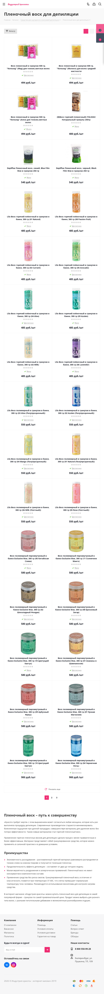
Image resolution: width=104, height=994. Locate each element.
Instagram (13, 965)
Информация (45, 920)
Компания (10, 920)
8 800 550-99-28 (83, 948)
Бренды (74, 932)
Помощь (41, 925)
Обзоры (75, 936)
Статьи (74, 925)
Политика (9, 936)
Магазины (9, 932)
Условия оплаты (45, 928)
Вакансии (9, 928)
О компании (10, 925)
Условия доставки (46, 932)
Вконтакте (6, 965)
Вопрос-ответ (77, 928)
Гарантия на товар (46, 936)
